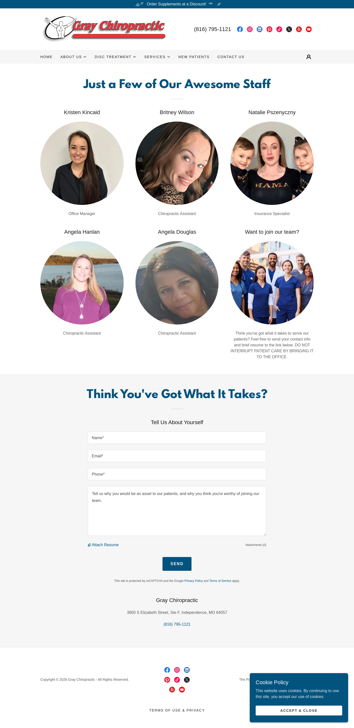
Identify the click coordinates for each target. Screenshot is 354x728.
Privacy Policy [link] (193, 581)
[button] (73, 57)
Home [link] (46, 57)
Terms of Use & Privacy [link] (177, 710)
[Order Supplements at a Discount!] (177, 4)
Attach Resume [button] (105, 545)
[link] (102, 29)
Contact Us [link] (231, 57)
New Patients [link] (194, 57)
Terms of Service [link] (220, 581)
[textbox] (177, 438)
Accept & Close (299, 710)
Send (177, 564)
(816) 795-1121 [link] (212, 29)
